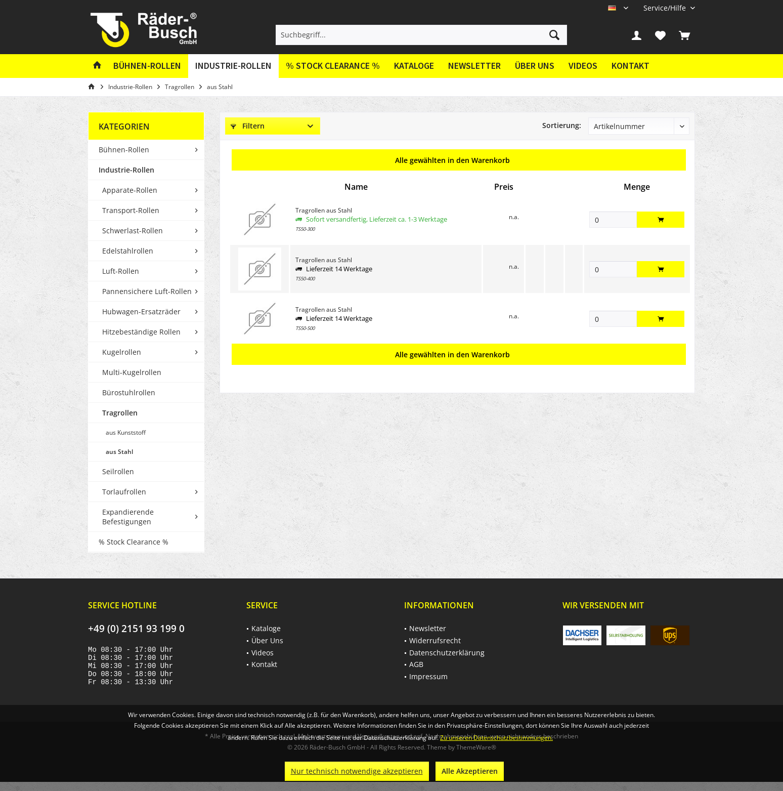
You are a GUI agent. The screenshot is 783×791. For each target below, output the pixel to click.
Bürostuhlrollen (128, 392)
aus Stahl (119, 451)
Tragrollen (120, 413)
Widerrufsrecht (435, 640)
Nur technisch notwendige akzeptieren (357, 771)
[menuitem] (665, 8)
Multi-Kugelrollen (131, 372)
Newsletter (474, 65)
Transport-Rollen (130, 210)
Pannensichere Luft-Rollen (147, 291)
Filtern (248, 126)
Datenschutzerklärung (447, 652)
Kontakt (630, 65)
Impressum (428, 676)
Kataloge (414, 65)
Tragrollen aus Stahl (323, 210)
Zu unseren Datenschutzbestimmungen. (496, 737)
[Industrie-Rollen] (233, 66)
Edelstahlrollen (127, 251)
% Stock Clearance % (133, 542)
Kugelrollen (121, 352)
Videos (583, 65)
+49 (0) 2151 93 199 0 (136, 628)
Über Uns (534, 65)
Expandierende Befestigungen (128, 516)
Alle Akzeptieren (470, 771)
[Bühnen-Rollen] (147, 66)
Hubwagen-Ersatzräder (141, 311)
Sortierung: (561, 125)
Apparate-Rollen (129, 190)
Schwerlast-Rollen (132, 230)
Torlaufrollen (124, 491)
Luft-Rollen (120, 271)
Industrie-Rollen (126, 170)
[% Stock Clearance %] (333, 66)
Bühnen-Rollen (124, 149)
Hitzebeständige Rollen (141, 332)
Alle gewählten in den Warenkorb (452, 160)
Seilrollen (118, 471)
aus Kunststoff (126, 432)
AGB (416, 664)
